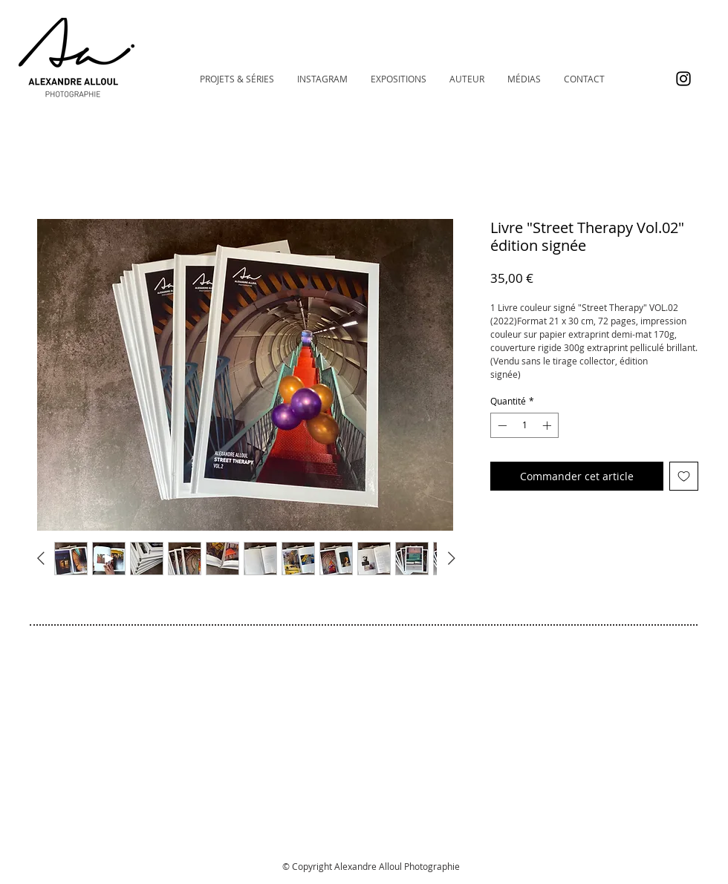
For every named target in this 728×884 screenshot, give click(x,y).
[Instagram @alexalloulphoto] (683, 78)
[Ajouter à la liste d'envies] (683, 476)
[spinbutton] (524, 425)
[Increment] (548, 425)
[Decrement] (501, 425)
